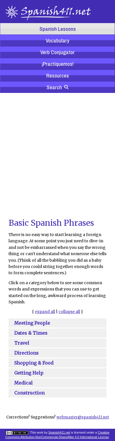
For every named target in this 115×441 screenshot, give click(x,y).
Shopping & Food (33, 363)
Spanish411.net (59, 432)
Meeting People (32, 323)
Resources (57, 75)
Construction (29, 393)
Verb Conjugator (57, 52)
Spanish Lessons (57, 28)
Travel (21, 343)
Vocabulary (57, 40)
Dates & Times (30, 333)
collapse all (69, 311)
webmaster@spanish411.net (83, 417)
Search (57, 87)
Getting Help (28, 373)
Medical (23, 383)
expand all (45, 311)
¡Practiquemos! (57, 64)
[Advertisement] (53, 154)
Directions (26, 353)
